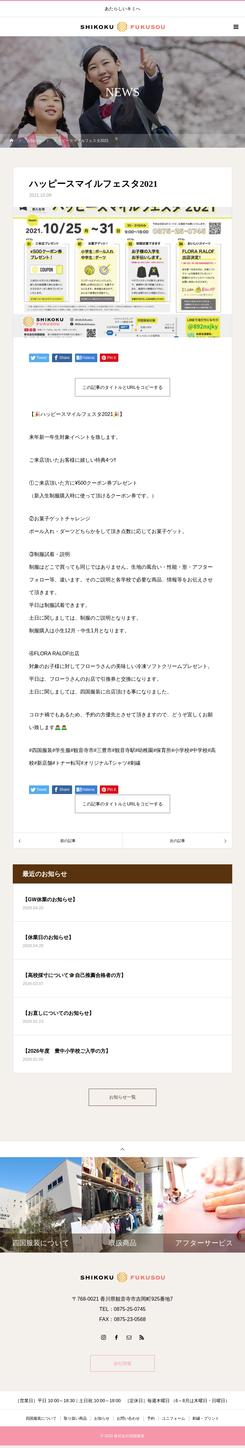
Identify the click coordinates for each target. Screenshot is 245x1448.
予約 (151, 1421)
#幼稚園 (144, 750)
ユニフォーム (173, 1421)
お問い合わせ (128, 1421)
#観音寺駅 (123, 750)
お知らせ (101, 1421)
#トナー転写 (66, 763)
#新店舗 (43, 763)
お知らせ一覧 (122, 1098)
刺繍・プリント (205, 1421)
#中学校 (198, 750)
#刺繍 (133, 763)
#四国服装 (40, 750)
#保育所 (162, 750)
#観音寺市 (82, 750)
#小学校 (180, 750)
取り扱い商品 (75, 1421)
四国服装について (41, 1421)
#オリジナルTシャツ (104, 763)
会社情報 (122, 1365)
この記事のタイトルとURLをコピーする (122, 387)
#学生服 (61, 750)
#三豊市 (103, 750)
